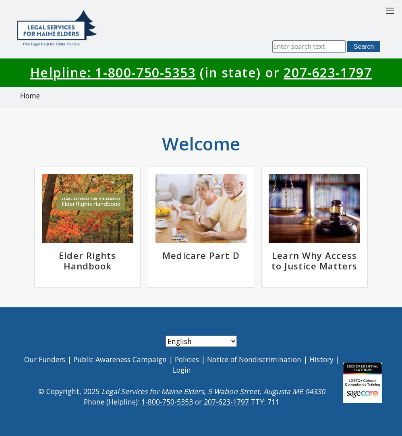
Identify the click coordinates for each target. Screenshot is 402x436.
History (321, 359)
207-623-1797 (328, 72)
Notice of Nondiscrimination (254, 359)
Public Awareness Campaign (120, 359)
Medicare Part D (201, 255)
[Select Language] (201, 341)
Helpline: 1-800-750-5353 (113, 72)
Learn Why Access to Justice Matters (314, 260)
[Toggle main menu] (390, 11)
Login (182, 370)
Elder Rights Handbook (87, 260)
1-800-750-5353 (167, 402)
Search (364, 46)
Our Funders (44, 359)
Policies (187, 359)
